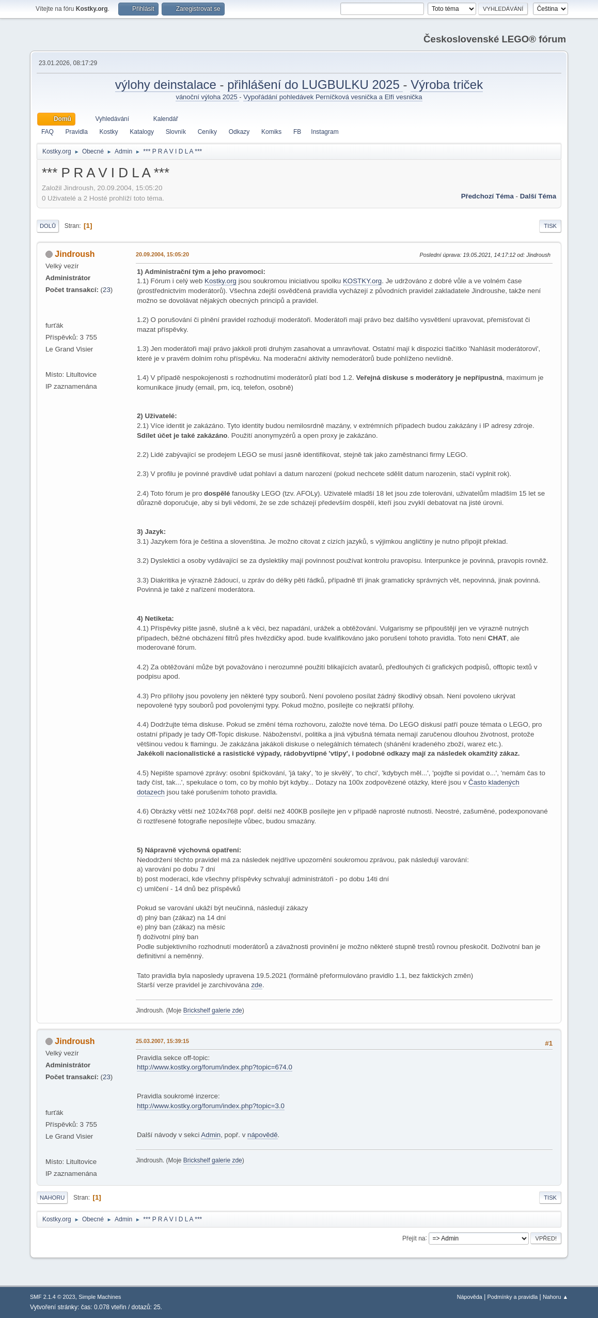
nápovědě (262, 1135)
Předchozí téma (487, 196)
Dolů (48, 226)
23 (107, 290)
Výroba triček (447, 84)
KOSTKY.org (362, 281)
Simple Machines (99, 1297)
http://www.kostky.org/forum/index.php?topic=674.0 (214, 1067)
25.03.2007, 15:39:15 (162, 1041)
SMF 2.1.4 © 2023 (52, 1297)
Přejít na (414, 1238)
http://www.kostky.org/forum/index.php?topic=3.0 (211, 1106)
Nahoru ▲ (555, 1297)
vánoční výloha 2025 (207, 97)
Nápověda (469, 1297)
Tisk (550, 226)
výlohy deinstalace (167, 84)
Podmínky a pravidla (512, 1297)
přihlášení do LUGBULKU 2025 (315, 84)
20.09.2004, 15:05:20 (162, 254)
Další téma (538, 196)
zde (256, 985)
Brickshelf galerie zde (212, 1010)
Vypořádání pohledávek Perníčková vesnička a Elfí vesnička (332, 97)
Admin (211, 1135)
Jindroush (75, 254)
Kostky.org (220, 281)
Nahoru (52, 1197)
